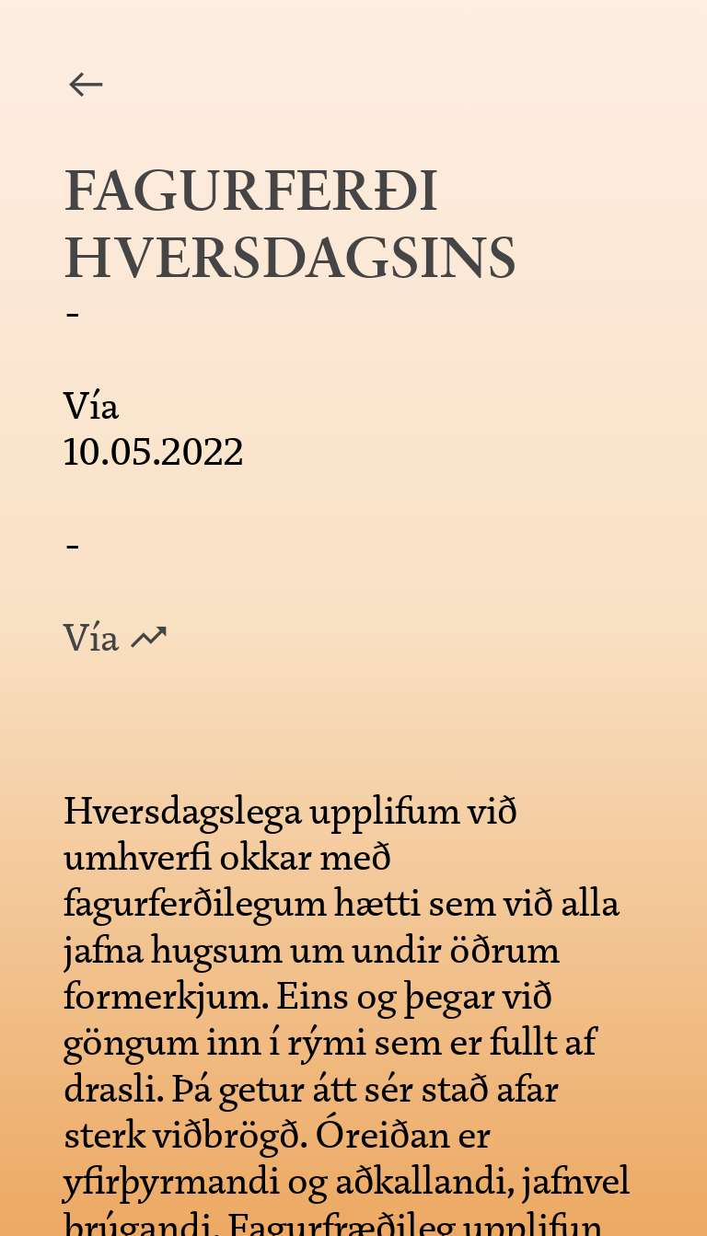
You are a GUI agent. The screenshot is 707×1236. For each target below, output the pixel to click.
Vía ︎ (117, 637)
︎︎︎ (86, 86)
